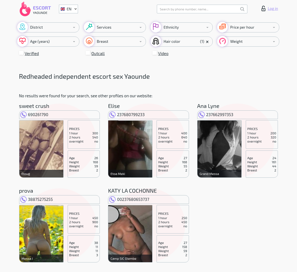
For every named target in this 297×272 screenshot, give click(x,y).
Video (163, 53)
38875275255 (36, 199)
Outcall (98, 53)
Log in (270, 8)
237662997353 (215, 114)
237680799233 (127, 114)
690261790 (34, 114)
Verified (32, 53)
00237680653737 (129, 199)
